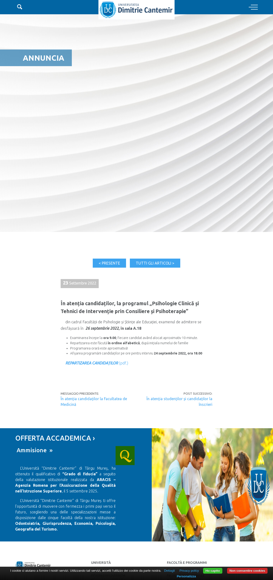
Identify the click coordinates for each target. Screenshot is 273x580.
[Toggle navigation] (253, 7)
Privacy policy (189, 570)
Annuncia (43, 58)
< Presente (109, 263)
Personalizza (186, 576)
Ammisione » (34, 450)
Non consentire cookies (247, 570)
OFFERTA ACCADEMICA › (55, 438)
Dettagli (169, 570)
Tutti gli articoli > (155, 263)
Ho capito (212, 570)
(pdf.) (96, 363)
